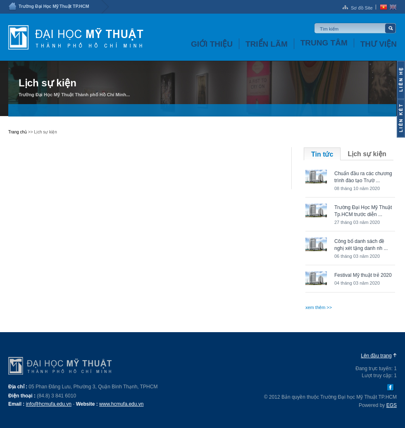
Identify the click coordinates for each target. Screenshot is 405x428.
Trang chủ (17, 132)
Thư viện (378, 44)
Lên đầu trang (376, 356)
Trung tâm (324, 42)
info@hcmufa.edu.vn (48, 404)
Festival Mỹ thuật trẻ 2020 (363, 275)
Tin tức (322, 154)
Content (401, 80)
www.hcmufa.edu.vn (121, 404)
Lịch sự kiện (367, 153)
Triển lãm (266, 44)
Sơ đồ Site (362, 7)
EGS (391, 405)
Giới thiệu (212, 44)
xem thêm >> (318, 307)
